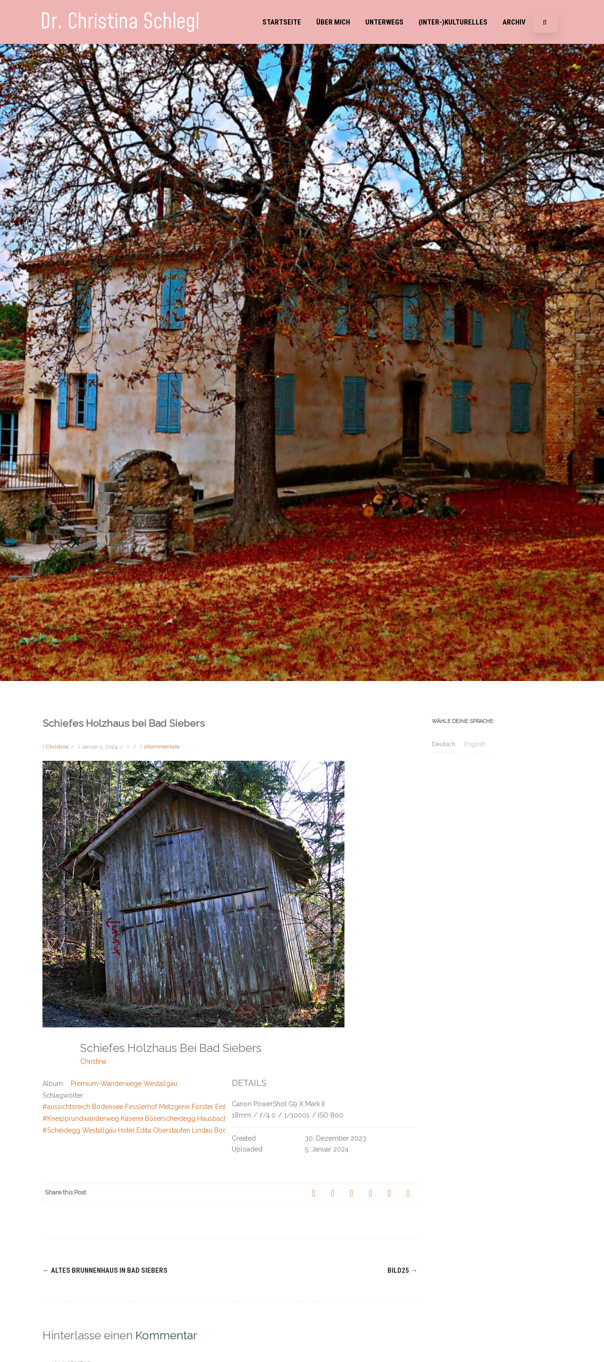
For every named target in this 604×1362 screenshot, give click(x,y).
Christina (93, 1061)
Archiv (514, 22)
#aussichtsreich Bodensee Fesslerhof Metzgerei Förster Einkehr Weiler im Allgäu (166, 1106)
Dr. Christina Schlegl (120, 22)
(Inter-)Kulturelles (453, 22)
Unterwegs (384, 22)
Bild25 (402, 1270)
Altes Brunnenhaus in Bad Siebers (105, 1270)
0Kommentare (161, 746)
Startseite (281, 22)
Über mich (333, 22)
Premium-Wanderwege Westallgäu (124, 1083)
